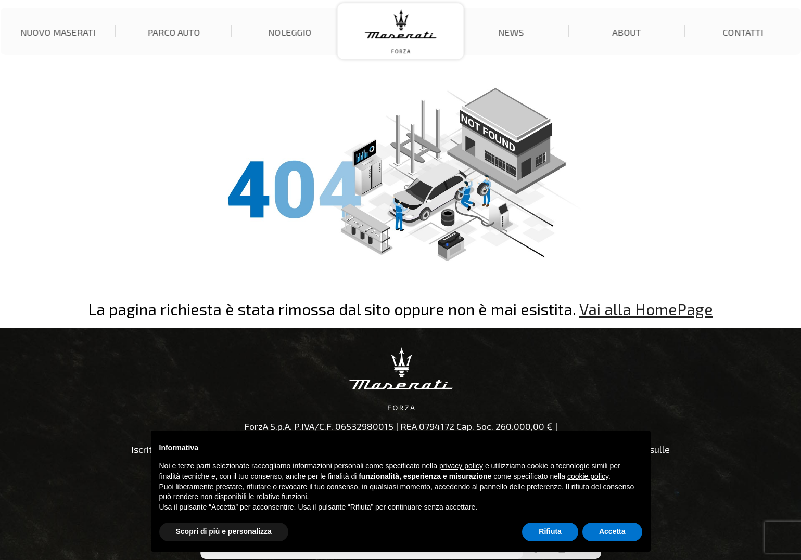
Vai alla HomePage (646, 308)
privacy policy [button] (461, 466)
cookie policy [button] (587, 476)
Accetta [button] (612, 531)
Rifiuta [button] (550, 531)
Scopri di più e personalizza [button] (224, 531)
